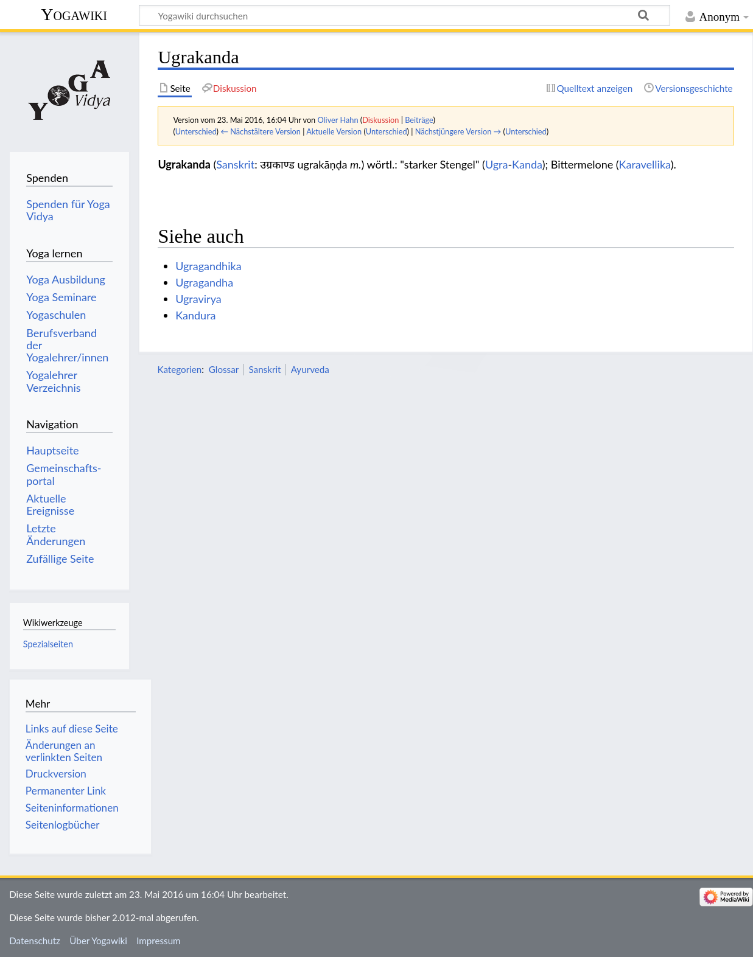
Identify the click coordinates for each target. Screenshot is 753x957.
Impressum (158, 940)
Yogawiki (74, 14)
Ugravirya (198, 298)
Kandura (195, 315)
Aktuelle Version (334, 131)
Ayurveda (310, 369)
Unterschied (196, 131)
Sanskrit (235, 164)
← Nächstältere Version (260, 131)
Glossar (224, 369)
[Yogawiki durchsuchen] (404, 15)
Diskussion (380, 120)
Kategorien (179, 369)
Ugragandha (204, 282)
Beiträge (419, 120)
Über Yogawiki (98, 940)
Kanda (527, 164)
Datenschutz (34, 940)
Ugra (496, 164)
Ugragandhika (208, 266)
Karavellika (645, 164)
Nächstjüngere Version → (458, 131)
